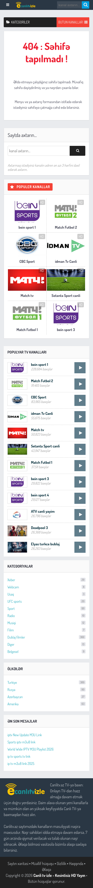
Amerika (46, 704)
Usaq (46, 594)
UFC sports (46, 601)
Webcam (46, 587)
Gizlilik (61, 863)
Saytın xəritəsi (18, 863)
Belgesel (46, 651)
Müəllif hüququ (42, 863)
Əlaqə (46, 869)
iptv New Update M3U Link (24, 735)
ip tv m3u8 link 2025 (20, 763)
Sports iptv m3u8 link (21, 742)
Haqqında (76, 863)
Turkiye (46, 682)
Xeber (46, 580)
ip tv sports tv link (18, 756)
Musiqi (46, 623)
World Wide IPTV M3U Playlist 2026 (30, 749)
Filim (46, 630)
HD (42, 202)
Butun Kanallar (73, 22)
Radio (46, 616)
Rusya (46, 690)
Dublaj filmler (46, 637)
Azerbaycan (46, 697)
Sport (46, 608)
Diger (46, 644)
